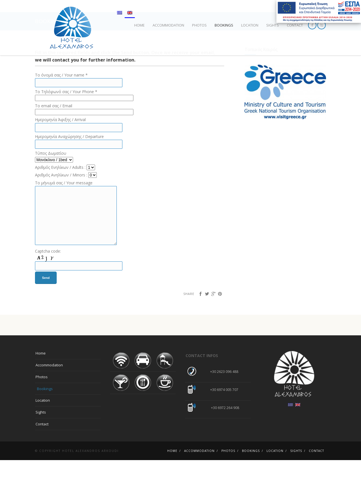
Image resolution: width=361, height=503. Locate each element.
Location (249, 25)
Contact (295, 25)
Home (139, 25)
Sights (272, 25)
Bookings (224, 25)
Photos (199, 25)
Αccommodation (168, 25)
